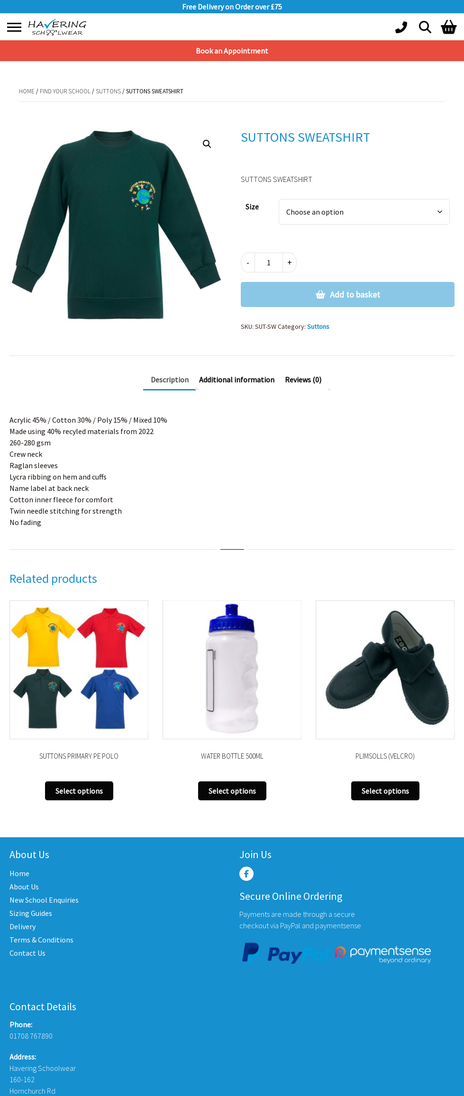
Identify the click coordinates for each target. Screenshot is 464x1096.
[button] (207, 144)
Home (27, 91)
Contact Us (27, 953)
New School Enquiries (44, 900)
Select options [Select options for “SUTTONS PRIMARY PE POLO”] (79, 791)
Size (252, 206)
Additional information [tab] (236, 379)
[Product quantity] (268, 262)
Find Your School (65, 91)
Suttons (108, 91)
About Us (24, 886)
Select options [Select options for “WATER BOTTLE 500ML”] (232, 791)
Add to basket (355, 294)
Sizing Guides (30, 913)
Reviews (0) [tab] (303, 379)
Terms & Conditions (41, 939)
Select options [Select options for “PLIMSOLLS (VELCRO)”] (385, 791)
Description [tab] (170, 379)
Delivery (22, 926)
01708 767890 (31, 1036)
